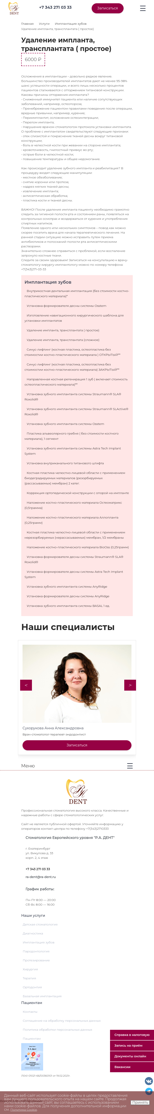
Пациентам (32, 1039)
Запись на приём (128, 1046)
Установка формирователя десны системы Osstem (66, 306)
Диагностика (33, 933)
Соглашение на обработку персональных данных (62, 1021)
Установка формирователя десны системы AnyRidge (68, 596)
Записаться (107, 8)
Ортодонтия (32, 987)
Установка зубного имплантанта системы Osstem (65, 424)
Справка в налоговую (132, 1035)
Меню (28, 765)
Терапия (29, 978)
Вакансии (122, 1067)
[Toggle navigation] (143, 8)
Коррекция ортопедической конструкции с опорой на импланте (78, 493)
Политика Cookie (23, 1110)
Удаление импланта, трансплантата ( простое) (63, 330)
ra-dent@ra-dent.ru (41, 877)
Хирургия (30, 969)
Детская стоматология (40, 924)
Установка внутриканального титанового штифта (65, 463)
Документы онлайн (130, 1056)
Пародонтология (36, 951)
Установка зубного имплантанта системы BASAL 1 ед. (68, 606)
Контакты (30, 1012)
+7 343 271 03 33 (38, 869)
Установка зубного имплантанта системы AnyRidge (67, 586)
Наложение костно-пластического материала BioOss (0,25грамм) (78, 547)
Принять (140, 1102)
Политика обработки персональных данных (57, 1030)
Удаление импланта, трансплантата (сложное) (63, 340)
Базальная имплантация (42, 996)
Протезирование (36, 960)
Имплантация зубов (38, 942)
